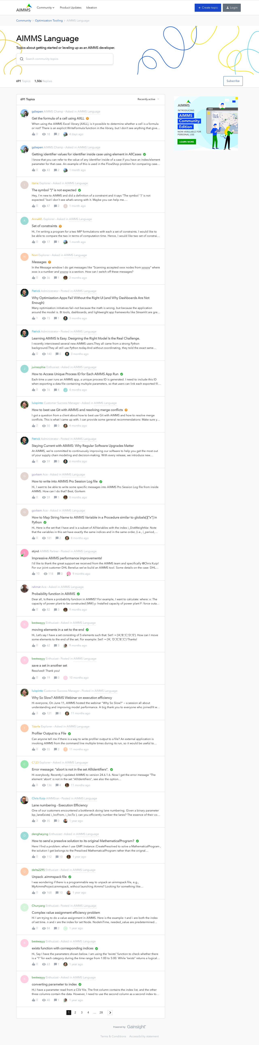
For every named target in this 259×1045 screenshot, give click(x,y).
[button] (208, 8)
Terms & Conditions (113, 1036)
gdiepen (37, 111)
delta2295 (38, 870)
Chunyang (38, 905)
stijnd (35, 551)
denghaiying (40, 834)
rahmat (36, 587)
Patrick (36, 291)
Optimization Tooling (49, 20)
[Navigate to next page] (110, 1012)
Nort (35, 255)
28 (101, 1012)
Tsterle (36, 726)
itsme (35, 183)
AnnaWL (37, 219)
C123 (35, 762)
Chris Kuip (38, 798)
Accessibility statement (144, 1036)
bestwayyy (38, 622)
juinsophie (39, 367)
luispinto (37, 403)
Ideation (91, 7)
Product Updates (70, 7)
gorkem (37, 474)
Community (23, 20)
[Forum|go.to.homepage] (24, 8)
